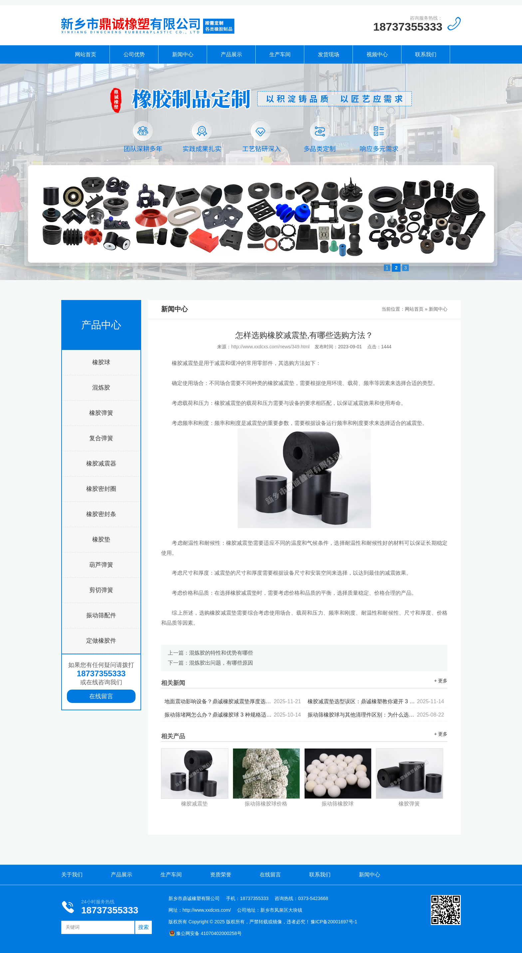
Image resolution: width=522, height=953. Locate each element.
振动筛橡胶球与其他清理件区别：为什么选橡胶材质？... (376, 715)
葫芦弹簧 (101, 564)
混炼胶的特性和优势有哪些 (221, 653)
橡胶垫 (101, 539)
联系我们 (425, 54)
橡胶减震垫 (194, 803)
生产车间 (280, 54)
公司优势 (134, 54)
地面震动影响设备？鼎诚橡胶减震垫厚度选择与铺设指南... (232, 701)
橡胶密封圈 (101, 488)
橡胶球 (101, 362)
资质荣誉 (220, 874)
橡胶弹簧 (101, 413)
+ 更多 (440, 680)
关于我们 (72, 874)
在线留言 (101, 696)
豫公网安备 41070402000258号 (205, 933)
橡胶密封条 (101, 514)
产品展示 (231, 54)
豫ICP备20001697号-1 (334, 921)
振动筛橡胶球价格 (266, 803)
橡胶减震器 (101, 463)
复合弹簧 (101, 438)
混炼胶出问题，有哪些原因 (221, 663)
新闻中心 (182, 54)
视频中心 (377, 54)
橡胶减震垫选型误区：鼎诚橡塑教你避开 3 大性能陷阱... (376, 701)
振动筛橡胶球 (338, 803)
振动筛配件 (101, 615)
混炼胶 (101, 387)
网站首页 (85, 54)
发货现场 (328, 54)
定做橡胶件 (101, 640)
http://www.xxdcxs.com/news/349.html (270, 346)
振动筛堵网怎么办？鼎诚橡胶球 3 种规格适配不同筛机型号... (232, 715)
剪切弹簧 (101, 590)
